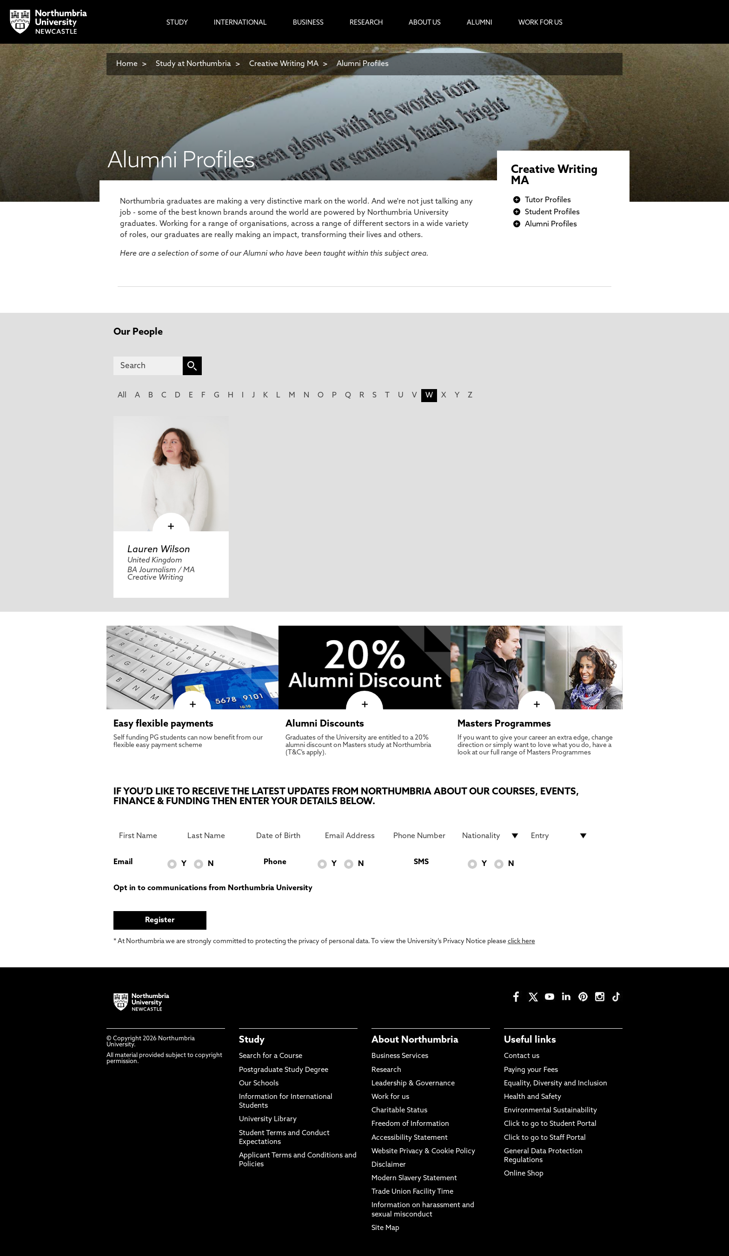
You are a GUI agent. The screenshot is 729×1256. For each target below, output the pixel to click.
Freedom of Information (410, 1124)
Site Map (385, 1228)
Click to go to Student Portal (550, 1124)
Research (386, 1070)
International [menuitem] (240, 23)
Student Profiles (552, 212)
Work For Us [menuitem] (540, 23)
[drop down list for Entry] (559, 835)
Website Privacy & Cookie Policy (423, 1151)
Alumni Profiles (363, 64)
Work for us (390, 1097)
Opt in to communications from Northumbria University (212, 888)
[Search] (148, 366)
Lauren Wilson (158, 550)
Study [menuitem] (177, 23)
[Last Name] (216, 835)
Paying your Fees (531, 1070)
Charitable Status (399, 1110)
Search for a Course (270, 1056)
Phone (275, 862)
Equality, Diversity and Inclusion (555, 1083)
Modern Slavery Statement (414, 1178)
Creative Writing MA (283, 64)
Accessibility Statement (409, 1138)
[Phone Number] (422, 835)
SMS (421, 862)
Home (127, 64)
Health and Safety (532, 1097)
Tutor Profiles (548, 200)
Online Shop (523, 1173)
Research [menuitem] (366, 23)
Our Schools (258, 1083)
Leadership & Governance (413, 1083)
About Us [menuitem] (425, 23)
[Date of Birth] (285, 835)
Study (252, 1040)
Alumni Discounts (324, 724)
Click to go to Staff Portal (545, 1138)
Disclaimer (388, 1165)
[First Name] (147, 835)
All (122, 395)
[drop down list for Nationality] (490, 835)
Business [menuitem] (308, 23)
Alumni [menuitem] (479, 23)
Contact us (521, 1056)
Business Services (399, 1056)
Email (123, 862)
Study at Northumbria (193, 64)
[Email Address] (353, 835)
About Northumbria (414, 1040)
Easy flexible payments (163, 724)
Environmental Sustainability (550, 1110)
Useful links (530, 1040)
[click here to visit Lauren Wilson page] (171, 473)
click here (521, 941)
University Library (268, 1119)
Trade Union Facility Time (412, 1192)
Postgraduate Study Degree (283, 1070)
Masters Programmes (504, 724)
